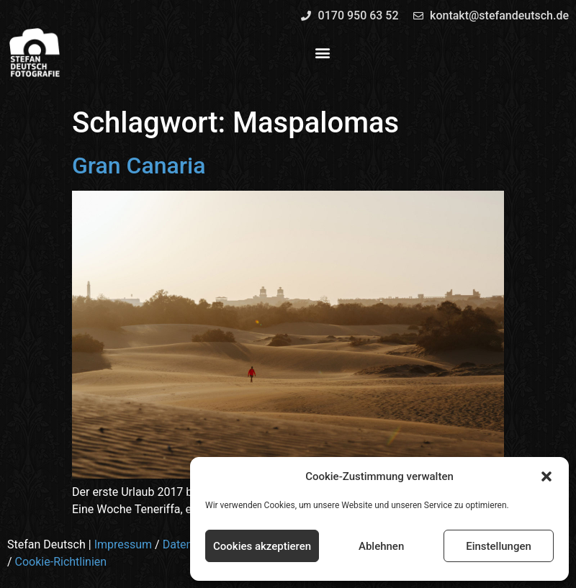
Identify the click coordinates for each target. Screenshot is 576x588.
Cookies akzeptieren (262, 546)
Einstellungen (498, 546)
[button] (546, 476)
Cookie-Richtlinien (61, 562)
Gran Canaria (138, 165)
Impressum (123, 544)
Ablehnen (381, 546)
